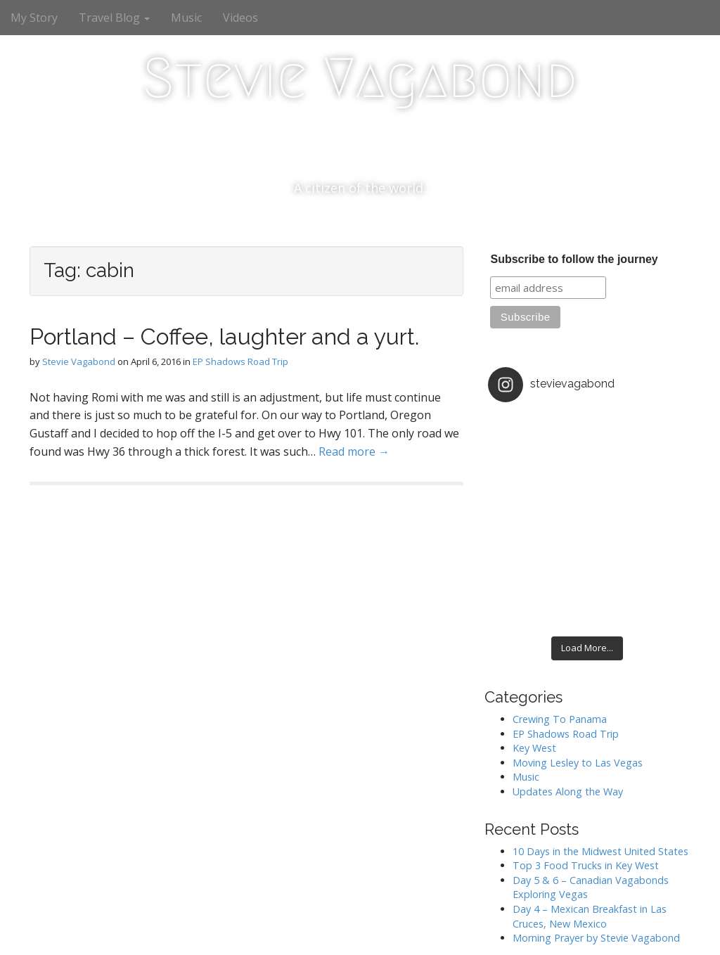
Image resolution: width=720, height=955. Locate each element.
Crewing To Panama (560, 622)
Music (186, 17)
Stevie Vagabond (360, 78)
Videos (240, 17)
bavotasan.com (655, 930)
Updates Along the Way (568, 695)
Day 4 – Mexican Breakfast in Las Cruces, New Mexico (590, 820)
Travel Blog (114, 17)
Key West (534, 652)
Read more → (354, 451)
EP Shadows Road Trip (240, 361)
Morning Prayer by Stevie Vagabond (596, 842)
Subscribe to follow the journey (573, 259)
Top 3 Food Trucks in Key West (586, 769)
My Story (34, 17)
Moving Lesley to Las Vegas (578, 666)
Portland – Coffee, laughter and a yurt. (224, 336)
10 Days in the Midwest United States (600, 755)
